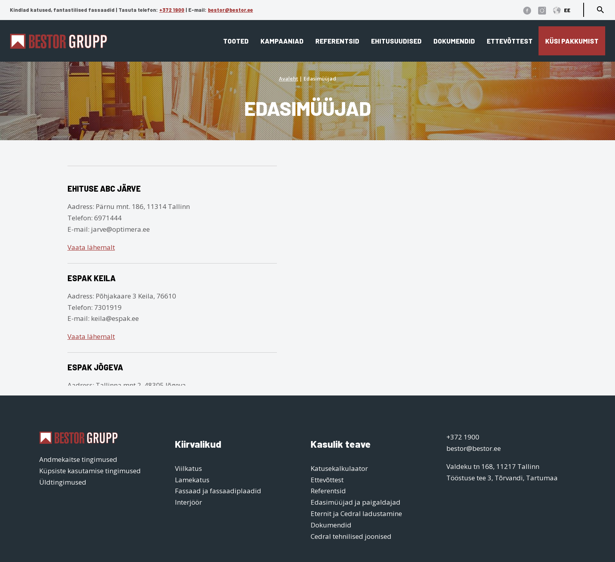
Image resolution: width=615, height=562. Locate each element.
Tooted (236, 41)
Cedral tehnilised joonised (351, 536)
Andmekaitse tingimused (78, 459)
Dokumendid (454, 41)
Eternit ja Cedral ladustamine (356, 513)
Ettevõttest (510, 41)
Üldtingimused (62, 482)
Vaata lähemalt (91, 247)
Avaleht (288, 78)
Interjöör (188, 502)
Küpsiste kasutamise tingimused (90, 470)
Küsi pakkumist (572, 41)
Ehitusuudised (396, 41)
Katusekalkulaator (339, 468)
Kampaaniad (282, 41)
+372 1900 (171, 10)
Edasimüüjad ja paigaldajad (355, 502)
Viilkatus (188, 468)
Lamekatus (192, 479)
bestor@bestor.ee (230, 10)
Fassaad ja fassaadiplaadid (218, 490)
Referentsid (337, 41)
